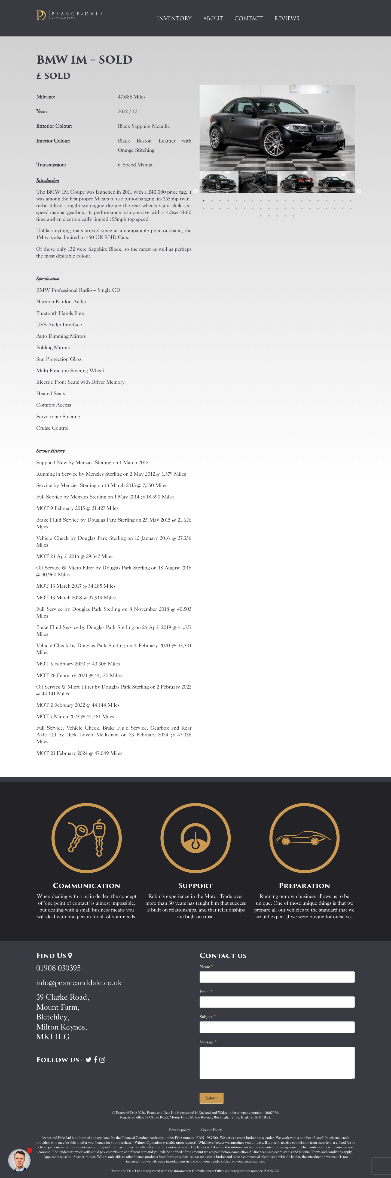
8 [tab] (261, 200)
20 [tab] (203, 208)
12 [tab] (293, 200)
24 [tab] (236, 208)
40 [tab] (269, 216)
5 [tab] (236, 200)
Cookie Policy (211, 1130)
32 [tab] (301, 208)
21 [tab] (212, 208)
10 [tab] (277, 200)
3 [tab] (220, 200)
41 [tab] (277, 216)
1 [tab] (203, 200)
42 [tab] (285, 216)
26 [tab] (252, 208)
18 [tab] (342, 200)
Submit (211, 1098)
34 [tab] (318, 208)
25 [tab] (244, 208)
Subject (208, 1016)
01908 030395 (58, 968)
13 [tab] (301, 200)
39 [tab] (261, 216)
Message (208, 1042)
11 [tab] (285, 200)
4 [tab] (228, 200)
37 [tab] (342, 208)
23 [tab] (228, 208)
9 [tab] (269, 200)
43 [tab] (293, 216)
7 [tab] (252, 200)
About (213, 18)
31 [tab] (293, 208)
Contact (248, 18)
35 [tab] (326, 208)
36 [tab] (334, 208)
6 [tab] (244, 200)
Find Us (54, 955)
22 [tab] (220, 208)
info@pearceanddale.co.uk (79, 982)
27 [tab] (261, 208)
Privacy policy (179, 1130)
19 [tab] (350, 200)
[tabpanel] (219, 191)
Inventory (174, 18)
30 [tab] (285, 208)
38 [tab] (350, 208)
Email (206, 991)
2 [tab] (212, 200)
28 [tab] (269, 208)
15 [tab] (318, 200)
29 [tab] (277, 208)
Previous (195, 191)
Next (359, 191)
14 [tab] (310, 200)
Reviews (286, 18)
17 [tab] (334, 200)
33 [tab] (310, 208)
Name (206, 966)
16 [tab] (326, 200)
